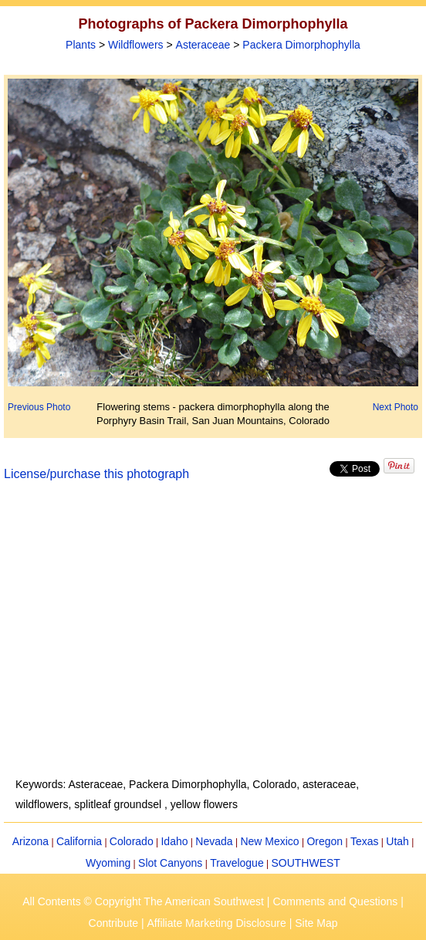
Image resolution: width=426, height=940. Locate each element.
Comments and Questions (334, 901)
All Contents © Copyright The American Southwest (143, 901)
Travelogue (237, 863)
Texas (364, 841)
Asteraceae (203, 45)
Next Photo (395, 407)
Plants (81, 45)
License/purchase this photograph (96, 473)
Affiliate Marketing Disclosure (216, 923)
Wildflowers (136, 45)
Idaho (174, 841)
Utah (397, 841)
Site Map (316, 923)
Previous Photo (39, 407)
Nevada (213, 841)
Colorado (132, 841)
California (79, 841)
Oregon (324, 841)
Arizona (30, 841)
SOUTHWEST (305, 863)
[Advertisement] (213, 638)
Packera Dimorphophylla (301, 45)
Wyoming (108, 863)
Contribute (114, 923)
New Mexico (269, 841)
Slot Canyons (170, 863)
